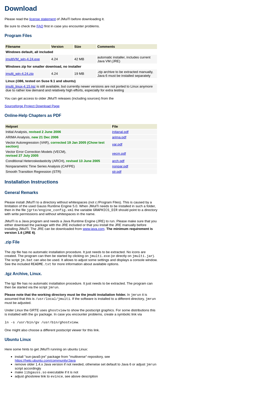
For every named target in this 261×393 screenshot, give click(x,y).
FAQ (39, 26)
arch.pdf (118, 161)
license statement (42, 19)
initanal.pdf (120, 132)
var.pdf (117, 144)
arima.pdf (119, 137)
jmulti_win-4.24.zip (20, 74)
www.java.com (94, 229)
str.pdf (116, 172)
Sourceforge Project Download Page (32, 106)
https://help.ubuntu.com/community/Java (45, 365)
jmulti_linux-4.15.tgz (21, 86)
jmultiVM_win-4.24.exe (23, 59)
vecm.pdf (119, 153)
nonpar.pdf (120, 166)
